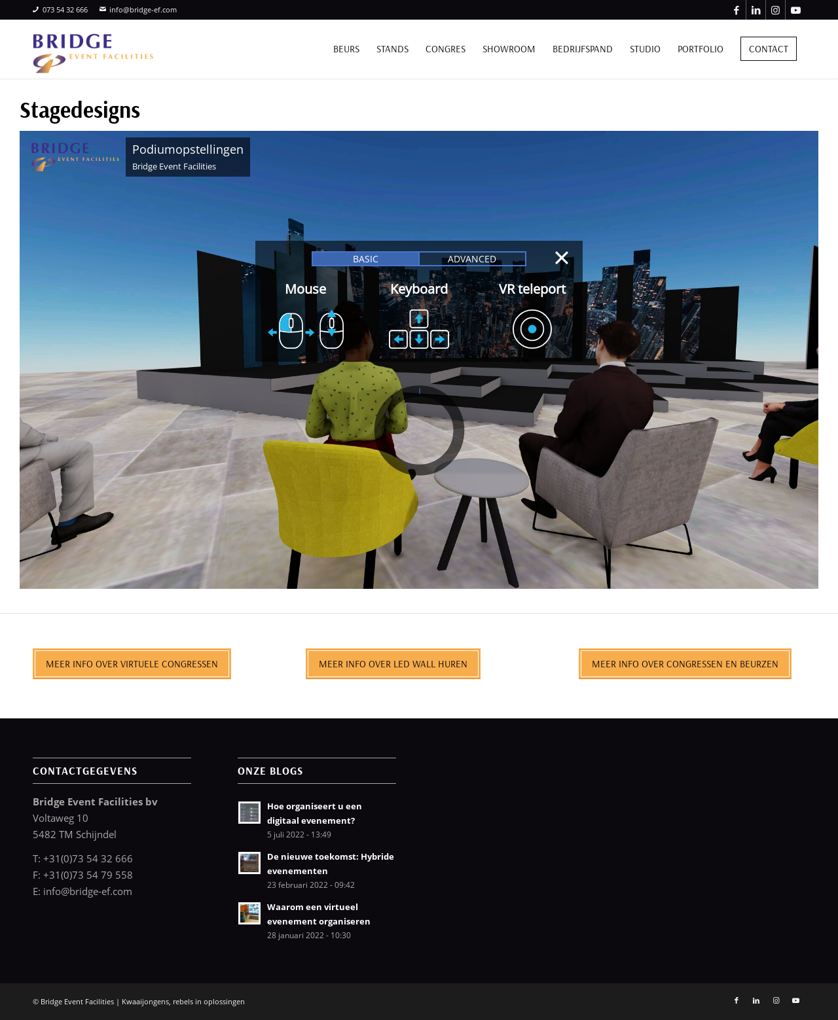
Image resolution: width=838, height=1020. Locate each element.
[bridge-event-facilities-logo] (93, 49)
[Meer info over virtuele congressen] (132, 663)
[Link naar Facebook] (736, 10)
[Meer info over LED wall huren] (393, 663)
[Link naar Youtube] (795, 10)
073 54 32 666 (60, 9)
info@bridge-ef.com (138, 9)
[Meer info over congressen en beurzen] (685, 663)
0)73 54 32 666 (98, 858)
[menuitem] (346, 49)
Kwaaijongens (145, 1001)
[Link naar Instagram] (775, 10)
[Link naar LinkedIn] (755, 10)
